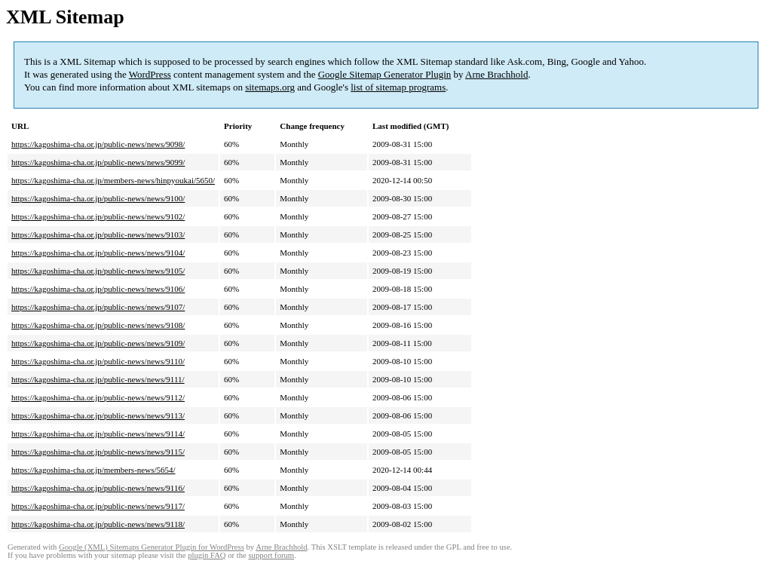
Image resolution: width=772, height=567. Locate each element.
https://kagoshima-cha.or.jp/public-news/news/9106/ (98, 288)
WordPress (150, 74)
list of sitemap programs (398, 87)
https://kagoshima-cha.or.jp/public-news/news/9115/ (98, 451)
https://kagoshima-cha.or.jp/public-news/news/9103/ (98, 234)
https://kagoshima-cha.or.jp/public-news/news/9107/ (98, 306)
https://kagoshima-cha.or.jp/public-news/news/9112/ (98, 397)
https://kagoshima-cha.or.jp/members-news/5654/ (93, 469)
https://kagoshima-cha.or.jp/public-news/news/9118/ (98, 524)
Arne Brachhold (496, 74)
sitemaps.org (270, 87)
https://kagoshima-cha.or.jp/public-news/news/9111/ (98, 379)
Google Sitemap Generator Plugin (385, 74)
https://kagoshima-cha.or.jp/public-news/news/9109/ (98, 343)
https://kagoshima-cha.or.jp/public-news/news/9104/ (98, 252)
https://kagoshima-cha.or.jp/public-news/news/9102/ (98, 216)
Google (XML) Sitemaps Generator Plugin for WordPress (151, 547)
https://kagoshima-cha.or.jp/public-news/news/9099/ (98, 162)
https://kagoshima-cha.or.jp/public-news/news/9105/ (98, 270)
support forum (271, 555)
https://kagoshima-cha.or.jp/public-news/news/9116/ (98, 487)
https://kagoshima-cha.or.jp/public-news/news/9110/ (98, 361)
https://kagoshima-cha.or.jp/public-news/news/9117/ (98, 505)
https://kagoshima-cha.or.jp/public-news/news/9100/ (98, 198)
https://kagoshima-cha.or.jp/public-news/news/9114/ (98, 433)
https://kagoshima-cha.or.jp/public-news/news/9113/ (98, 415)
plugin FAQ (206, 555)
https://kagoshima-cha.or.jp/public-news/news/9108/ (98, 324)
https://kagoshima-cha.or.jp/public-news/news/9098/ (98, 144)
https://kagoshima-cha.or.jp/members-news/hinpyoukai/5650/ (113, 180)
